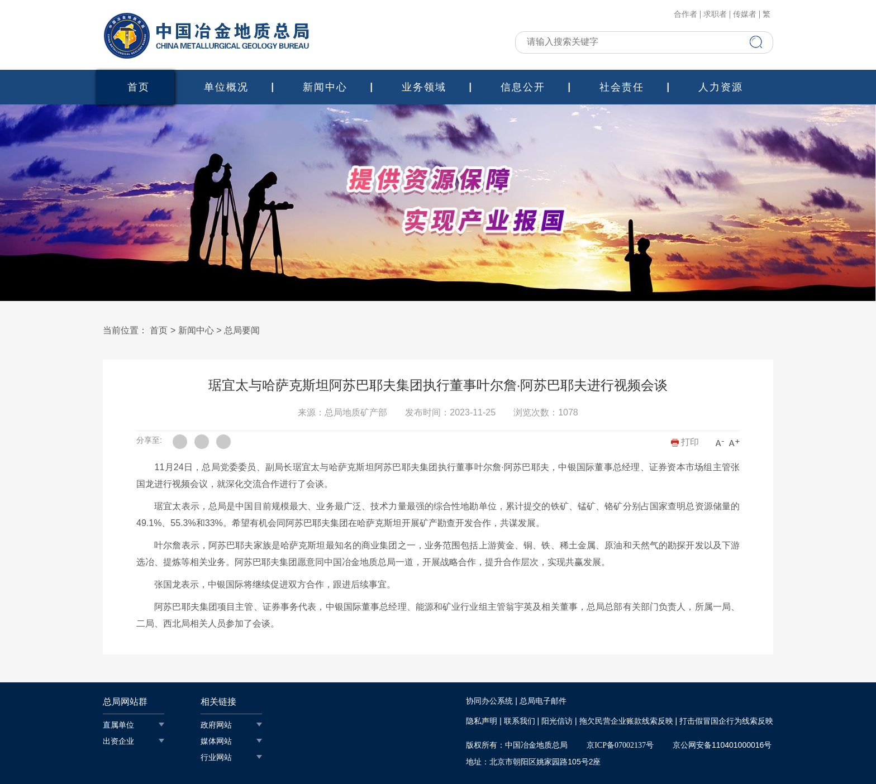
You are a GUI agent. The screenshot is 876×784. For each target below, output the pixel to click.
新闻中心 (325, 87)
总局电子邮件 (543, 701)
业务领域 (424, 87)
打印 (685, 442)
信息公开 (523, 87)
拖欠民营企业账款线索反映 (626, 721)
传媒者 (744, 14)
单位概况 (226, 87)
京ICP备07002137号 (620, 745)
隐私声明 (481, 721)
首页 (138, 87)
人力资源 (720, 87)
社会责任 (621, 87)
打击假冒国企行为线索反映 (726, 721)
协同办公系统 (489, 701)
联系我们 (519, 721)
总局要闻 (242, 330)
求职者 (715, 14)
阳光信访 (557, 721)
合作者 (685, 14)
